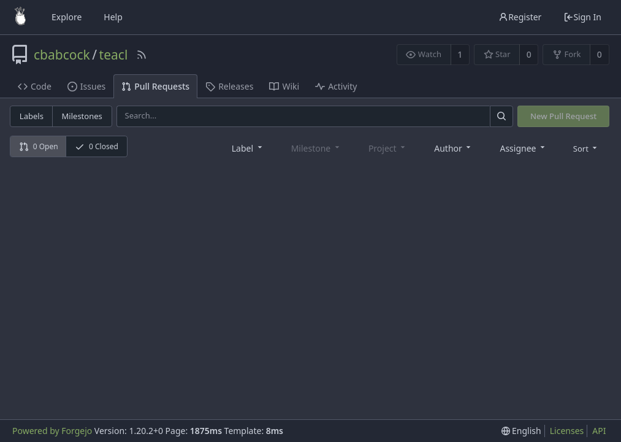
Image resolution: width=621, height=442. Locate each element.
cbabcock (62, 54)
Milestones (82, 116)
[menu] (586, 148)
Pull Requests (155, 86)
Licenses (567, 430)
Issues (86, 86)
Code (34, 86)
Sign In (582, 17)
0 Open (38, 146)
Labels (32, 116)
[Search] (501, 116)
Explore (66, 17)
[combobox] (248, 148)
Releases (229, 86)
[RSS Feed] (141, 54)
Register (519, 17)
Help (113, 17)
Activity (336, 86)
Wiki (284, 86)
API (599, 430)
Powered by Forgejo (52, 430)
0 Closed (96, 146)
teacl (113, 54)
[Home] (20, 17)
